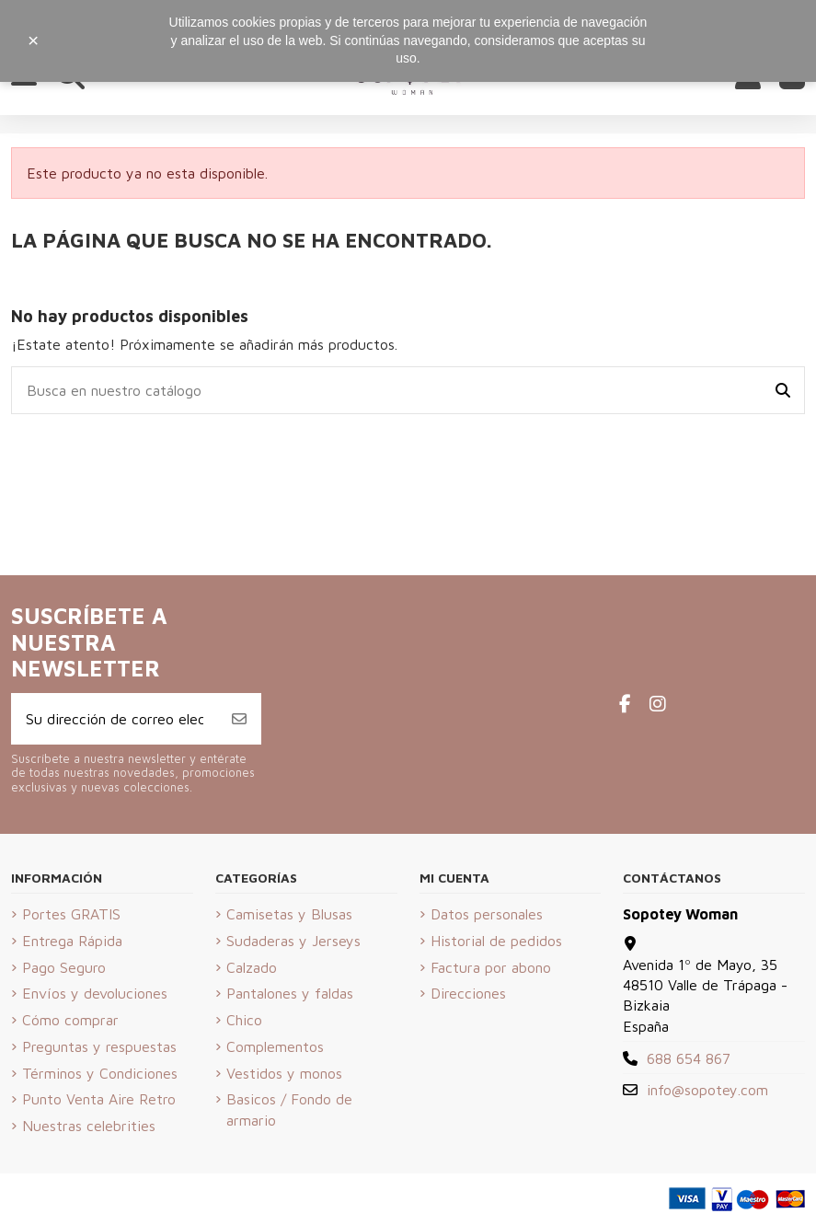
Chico (244, 1019)
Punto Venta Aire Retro (99, 1099)
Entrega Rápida (72, 940)
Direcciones (468, 993)
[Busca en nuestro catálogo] (783, 390)
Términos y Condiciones (100, 1073)
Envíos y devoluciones (94, 993)
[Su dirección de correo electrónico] (114, 719)
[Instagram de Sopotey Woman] (657, 703)
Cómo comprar (70, 1019)
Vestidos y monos (284, 1073)
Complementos (275, 1046)
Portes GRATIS (71, 914)
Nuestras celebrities (88, 1125)
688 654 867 (688, 1058)
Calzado (251, 967)
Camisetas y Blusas (289, 914)
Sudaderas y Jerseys (293, 940)
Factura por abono (491, 967)
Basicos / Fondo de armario (289, 1109)
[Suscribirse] (239, 719)
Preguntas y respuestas (99, 1046)
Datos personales (487, 914)
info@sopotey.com (707, 1089)
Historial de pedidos (496, 940)
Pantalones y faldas (289, 993)
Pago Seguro (64, 967)
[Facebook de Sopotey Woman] (625, 703)
